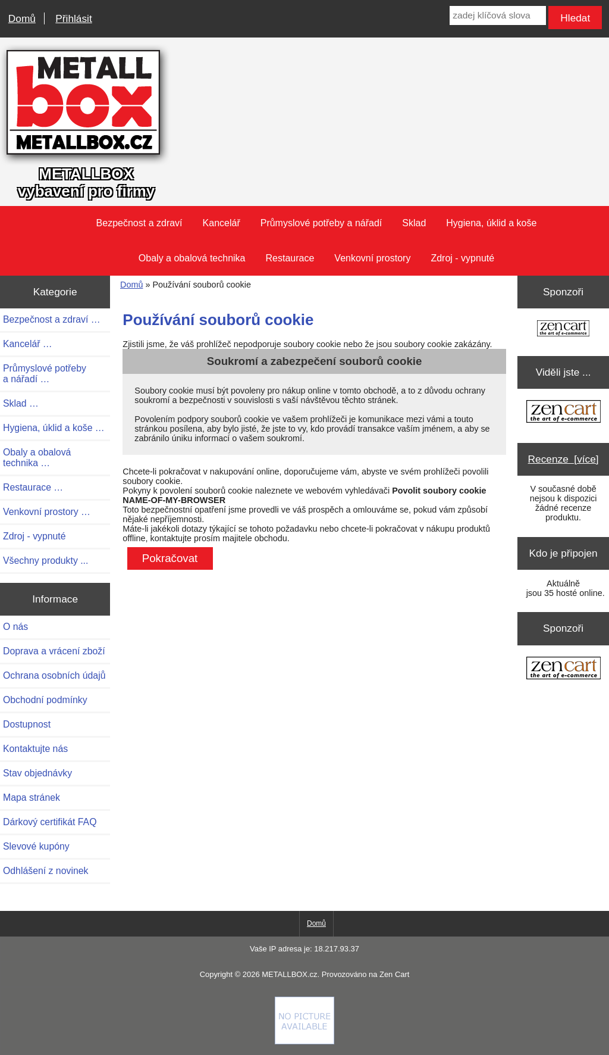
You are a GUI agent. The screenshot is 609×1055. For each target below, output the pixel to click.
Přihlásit (73, 18)
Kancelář (221, 223)
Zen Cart (394, 974)
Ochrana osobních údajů (54, 675)
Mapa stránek (31, 797)
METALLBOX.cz (289, 974)
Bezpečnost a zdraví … (52, 319)
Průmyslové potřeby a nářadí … (44, 373)
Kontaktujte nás (35, 749)
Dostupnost (27, 724)
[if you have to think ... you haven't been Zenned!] (304, 1041)
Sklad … (21, 403)
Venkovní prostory (372, 258)
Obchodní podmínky (45, 700)
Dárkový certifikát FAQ (49, 822)
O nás (15, 627)
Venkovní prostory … (46, 512)
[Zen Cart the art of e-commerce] (563, 329)
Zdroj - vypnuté (462, 258)
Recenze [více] (563, 459)
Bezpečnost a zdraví (139, 223)
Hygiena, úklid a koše (491, 223)
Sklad (414, 223)
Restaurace (290, 258)
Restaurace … (33, 487)
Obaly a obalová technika (192, 258)
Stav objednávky (37, 773)
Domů (22, 18)
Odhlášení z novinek (45, 871)
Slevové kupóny (36, 846)
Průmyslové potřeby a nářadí (321, 223)
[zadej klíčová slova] (497, 15)
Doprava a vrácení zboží (54, 651)
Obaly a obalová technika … (37, 457)
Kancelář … (27, 344)
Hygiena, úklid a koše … (54, 428)
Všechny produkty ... (45, 560)
